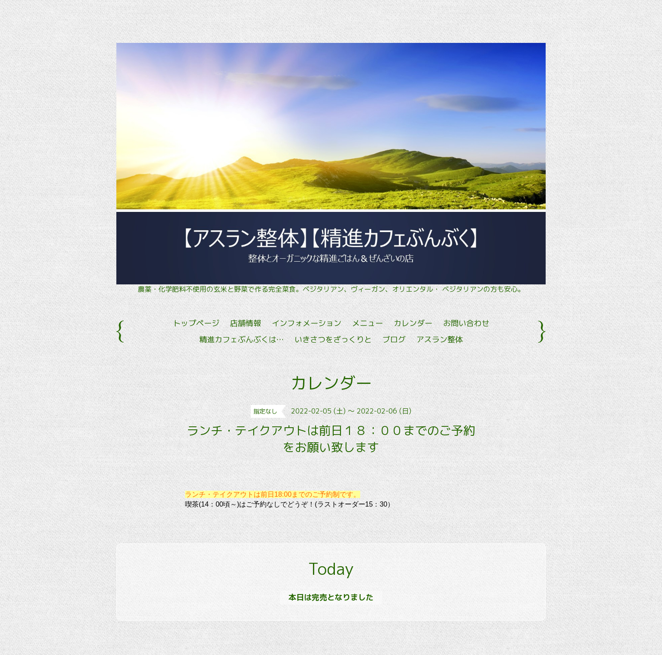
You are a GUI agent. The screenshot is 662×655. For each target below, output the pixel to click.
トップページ (196, 323)
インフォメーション (306, 323)
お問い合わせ (466, 323)
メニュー (367, 323)
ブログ (394, 339)
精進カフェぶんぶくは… (241, 339)
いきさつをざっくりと (333, 339)
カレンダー (413, 323)
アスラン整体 (439, 339)
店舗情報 (245, 323)
